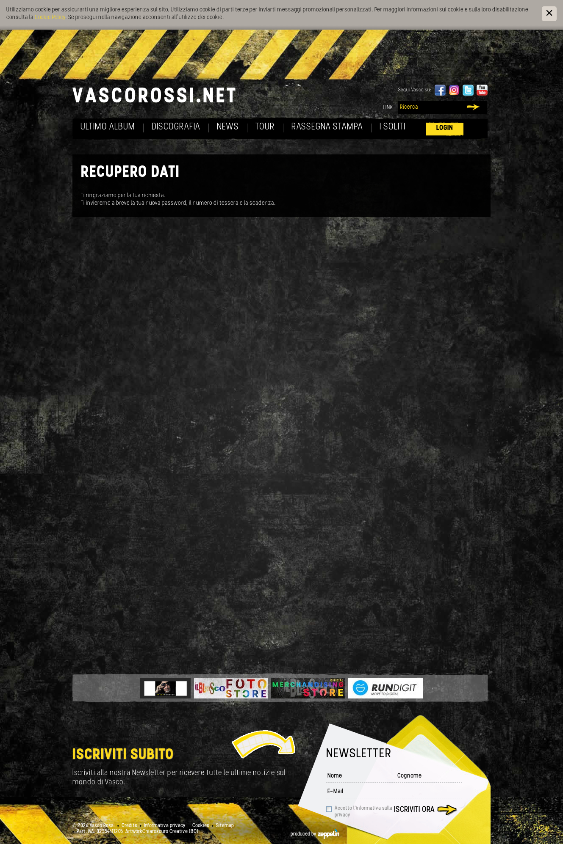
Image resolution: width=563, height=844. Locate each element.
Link (388, 107)
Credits (129, 825)
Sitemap (225, 825)
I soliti (392, 127)
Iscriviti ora (414, 810)
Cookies (200, 825)
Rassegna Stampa (327, 127)
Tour (265, 127)
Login (444, 128)
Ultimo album (107, 127)
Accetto (363, 812)
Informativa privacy (165, 825)
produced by (315, 834)
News (228, 127)
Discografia (176, 127)
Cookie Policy (50, 17)
